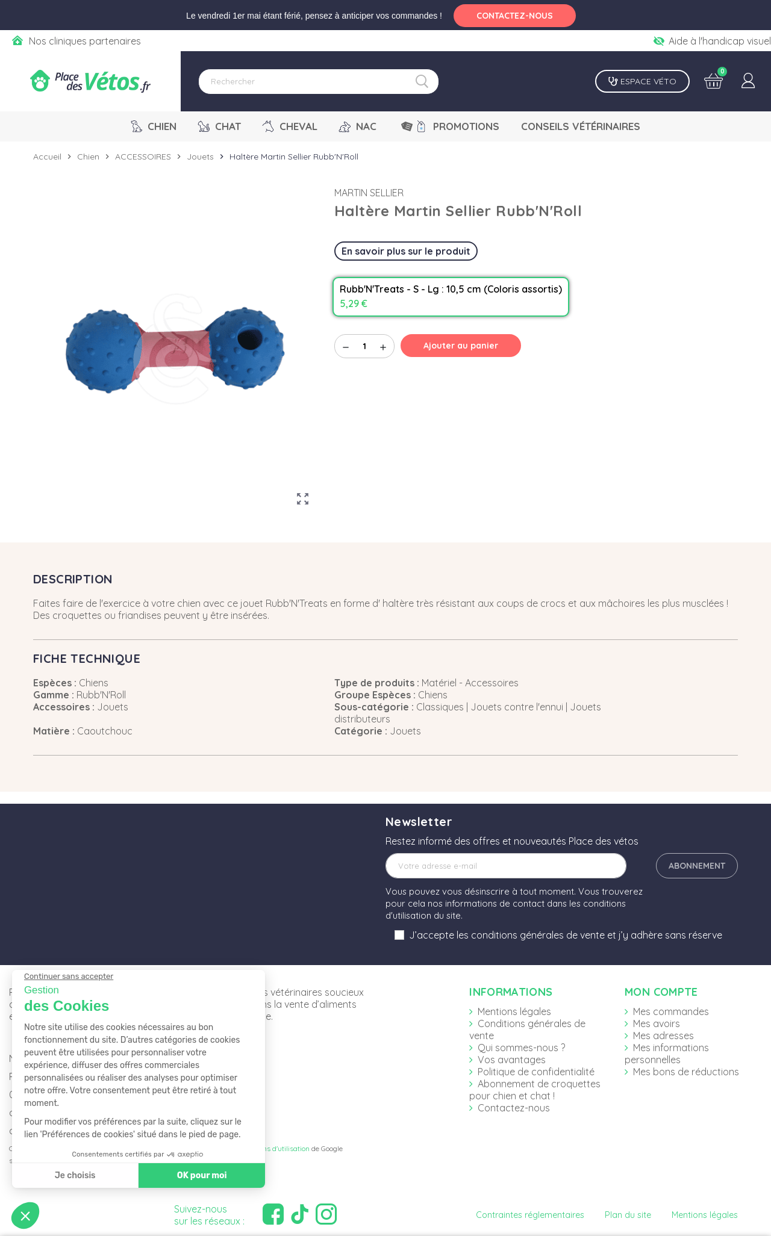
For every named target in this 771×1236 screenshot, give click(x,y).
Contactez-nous (514, 1108)
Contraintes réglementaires (530, 1215)
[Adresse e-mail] (506, 865)
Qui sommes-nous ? (521, 1048)
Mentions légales (514, 1011)
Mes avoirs (656, 1023)
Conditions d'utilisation (273, 1148)
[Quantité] (364, 346)
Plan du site (628, 1215)
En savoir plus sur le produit (406, 251)
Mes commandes (671, 1011)
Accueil (47, 156)
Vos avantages (512, 1060)
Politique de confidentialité (536, 1072)
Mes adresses (663, 1035)
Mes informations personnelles (667, 1054)
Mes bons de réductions (686, 1072)
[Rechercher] (318, 82)
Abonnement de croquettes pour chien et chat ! (535, 1090)
